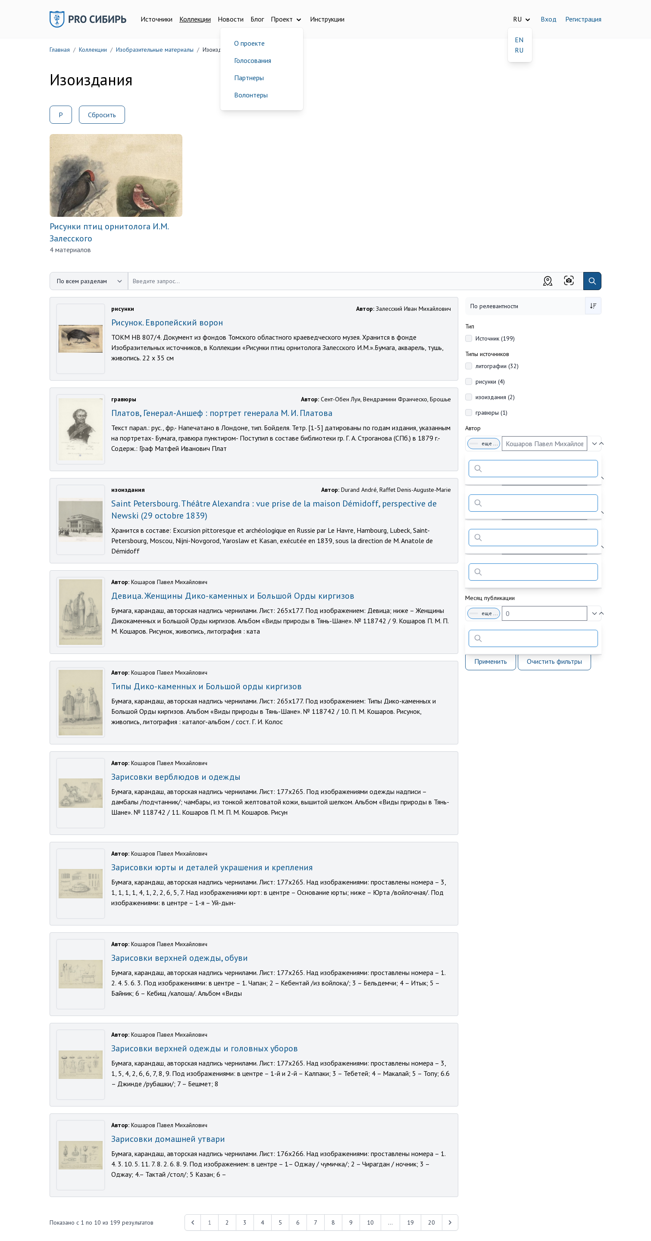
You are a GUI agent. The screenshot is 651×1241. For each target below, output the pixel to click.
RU (519, 50)
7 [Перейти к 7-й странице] (315, 1222)
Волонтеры (251, 95)
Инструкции (327, 19)
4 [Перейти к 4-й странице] (262, 1222)
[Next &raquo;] (450, 1222)
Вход (549, 19)
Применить (490, 661)
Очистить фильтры (554, 661)
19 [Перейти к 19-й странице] (410, 1222)
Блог (257, 19)
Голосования (252, 60)
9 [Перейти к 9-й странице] (351, 1222)
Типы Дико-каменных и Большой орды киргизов (206, 686)
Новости (231, 19)
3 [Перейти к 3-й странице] (245, 1222)
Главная (60, 49)
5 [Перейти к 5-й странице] (280, 1222)
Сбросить (102, 114)
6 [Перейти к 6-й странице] (298, 1222)
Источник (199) (495, 338)
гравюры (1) (491, 412)
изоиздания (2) (495, 397)
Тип (469, 326)
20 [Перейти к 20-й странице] (431, 1222)
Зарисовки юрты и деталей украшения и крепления (212, 867)
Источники (156, 19)
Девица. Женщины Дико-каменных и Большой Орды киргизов (232, 595)
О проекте (249, 43)
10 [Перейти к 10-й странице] (370, 1222)
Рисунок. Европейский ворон (167, 322)
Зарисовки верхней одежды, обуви (179, 957)
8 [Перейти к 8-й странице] (333, 1222)
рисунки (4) (490, 381)
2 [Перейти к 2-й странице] (227, 1222)
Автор (473, 428)
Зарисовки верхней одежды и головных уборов (204, 1048)
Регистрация (583, 19)
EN (519, 39)
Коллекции (195, 19)
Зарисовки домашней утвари (168, 1138)
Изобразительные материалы (155, 49)
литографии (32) (497, 366)
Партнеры (249, 77)
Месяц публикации (490, 598)
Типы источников (487, 354)
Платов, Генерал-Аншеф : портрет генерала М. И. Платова (221, 413)
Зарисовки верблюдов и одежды (176, 776)
